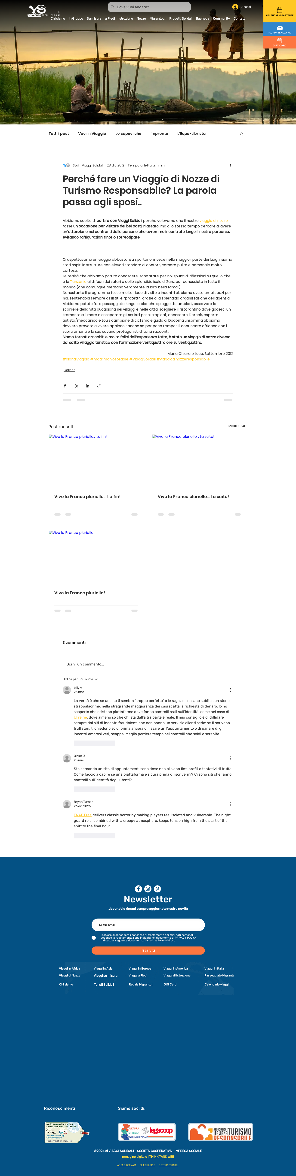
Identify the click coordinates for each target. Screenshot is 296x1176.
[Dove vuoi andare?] (149, 7)
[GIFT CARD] (279, 42)
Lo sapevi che (128, 133)
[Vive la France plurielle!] (96, 557)
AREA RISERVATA (126, 1165)
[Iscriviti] (148, 950)
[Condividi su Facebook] (65, 386)
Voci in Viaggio (92, 133)
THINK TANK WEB (161, 1157)
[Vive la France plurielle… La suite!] (199, 461)
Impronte (159, 133)
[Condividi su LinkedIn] (87, 386)
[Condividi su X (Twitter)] (76, 386)
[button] (279, 29)
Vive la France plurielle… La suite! (193, 496)
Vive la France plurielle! (79, 593)
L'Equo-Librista (191, 133)
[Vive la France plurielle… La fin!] (96, 461)
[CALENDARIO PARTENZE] (279, 11)
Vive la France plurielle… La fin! (87, 496)
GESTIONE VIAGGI (168, 1165)
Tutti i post (59, 133)
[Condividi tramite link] (99, 386)
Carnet (69, 370)
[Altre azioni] (230, 165)
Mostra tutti (237, 425)
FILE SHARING (147, 1165)
